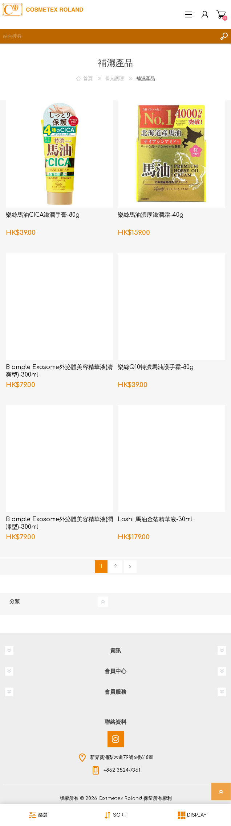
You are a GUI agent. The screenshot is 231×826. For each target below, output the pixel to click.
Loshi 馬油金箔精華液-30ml (155, 519)
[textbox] (108, 36)
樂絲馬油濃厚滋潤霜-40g (150, 215)
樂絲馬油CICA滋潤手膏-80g (43, 215)
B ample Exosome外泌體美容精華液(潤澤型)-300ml (59, 523)
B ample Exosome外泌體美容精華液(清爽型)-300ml (59, 371)
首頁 (88, 78)
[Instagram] (116, 739)
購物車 (221, 14)
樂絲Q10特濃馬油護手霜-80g (156, 367)
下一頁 (130, 566)
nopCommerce (130, 799)
